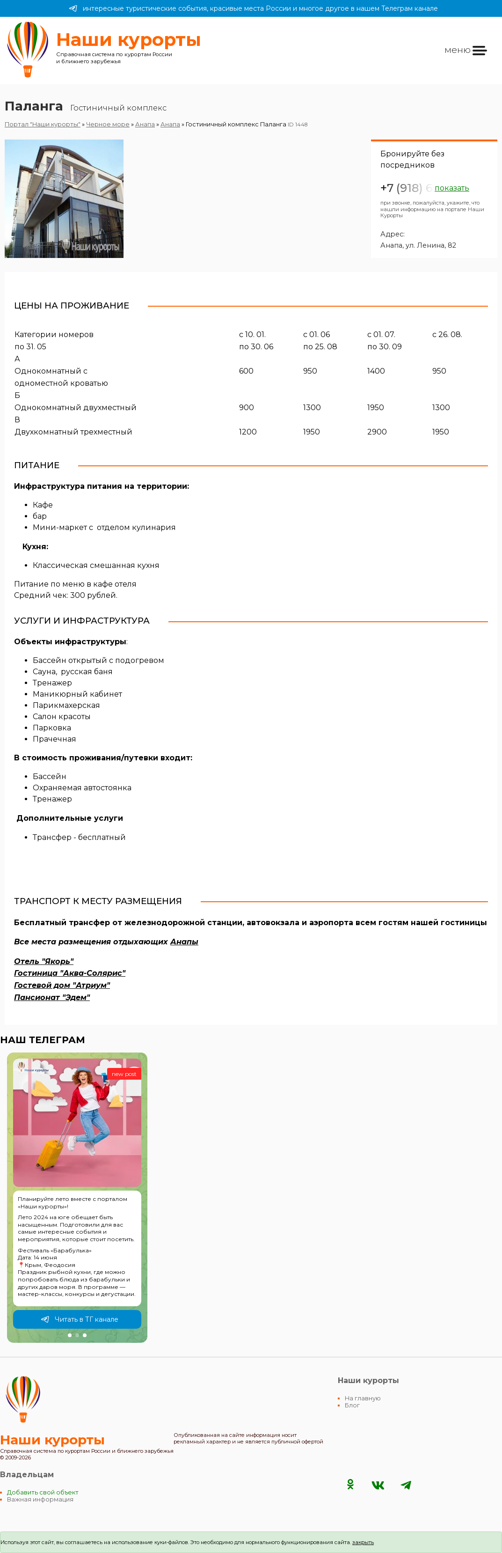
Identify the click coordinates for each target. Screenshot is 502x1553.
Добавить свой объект (43, 1492)
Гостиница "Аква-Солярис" (69, 973)
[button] (70, 1335)
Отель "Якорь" (43, 961)
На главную (363, 1398)
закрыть (363, 1542)
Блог (352, 1405)
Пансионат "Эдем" (52, 997)
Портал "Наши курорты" (42, 124)
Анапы (184, 941)
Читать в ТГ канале (79, 1319)
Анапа (145, 124)
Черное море (108, 124)
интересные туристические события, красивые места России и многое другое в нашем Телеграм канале (253, 8)
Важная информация (40, 1499)
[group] (77, 1198)
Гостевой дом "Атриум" (62, 985)
